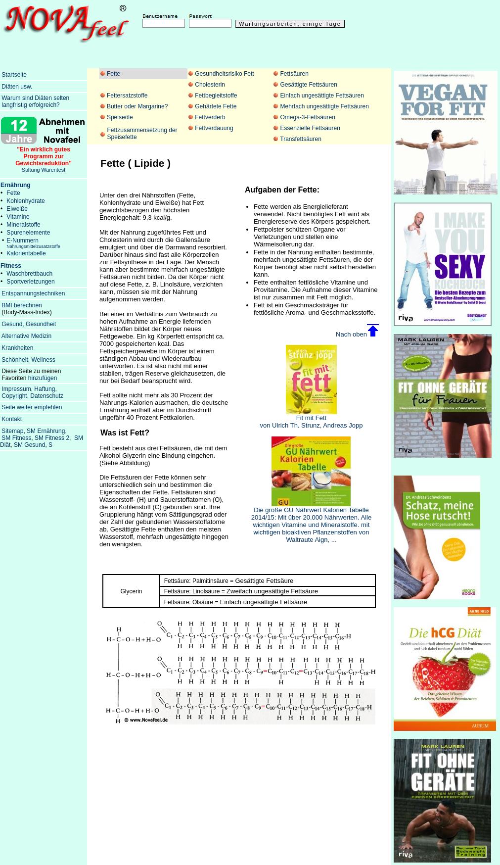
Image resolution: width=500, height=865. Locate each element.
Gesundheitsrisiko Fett (224, 73)
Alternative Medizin (26, 336)
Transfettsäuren (300, 139)
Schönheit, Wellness (28, 359)
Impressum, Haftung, (28, 388)
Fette (113, 73)
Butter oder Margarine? (137, 106)
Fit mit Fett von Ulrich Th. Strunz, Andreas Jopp (311, 418)
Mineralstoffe (23, 224)
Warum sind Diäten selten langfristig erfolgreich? (34, 101)
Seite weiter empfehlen (31, 407)
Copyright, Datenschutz (32, 395)
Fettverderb (210, 117)
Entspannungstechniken (33, 293)
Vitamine (17, 216)
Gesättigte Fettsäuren (308, 84)
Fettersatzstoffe (127, 95)
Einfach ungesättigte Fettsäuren (322, 95)
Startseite (14, 74)
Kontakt (11, 419)
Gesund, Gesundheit (28, 324)
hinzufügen (42, 378)
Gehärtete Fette (215, 106)
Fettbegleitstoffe (216, 95)
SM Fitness (16, 437)
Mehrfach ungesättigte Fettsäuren (324, 106)
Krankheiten (17, 347)
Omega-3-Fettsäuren (307, 117)
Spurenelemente (28, 232)
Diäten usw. (16, 86)
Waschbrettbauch (29, 273)
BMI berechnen (21, 305)
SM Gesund (29, 444)
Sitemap (12, 431)
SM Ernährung (46, 431)
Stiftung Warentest (43, 157)
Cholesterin (210, 84)
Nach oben (351, 334)
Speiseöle (120, 117)
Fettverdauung (214, 128)
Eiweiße (17, 208)
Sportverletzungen (30, 281)
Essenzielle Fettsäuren (310, 128)
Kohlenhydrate (25, 200)
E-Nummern (33, 243)
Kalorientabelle (25, 253)
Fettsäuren (294, 73)
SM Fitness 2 (52, 437)
